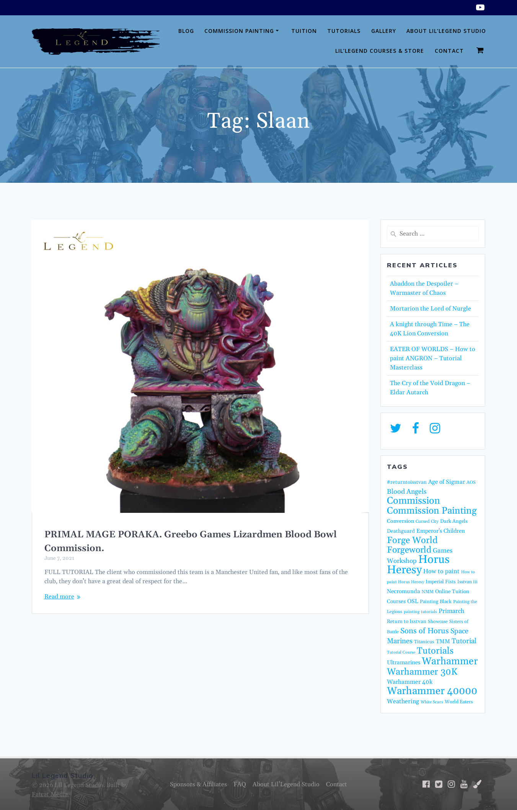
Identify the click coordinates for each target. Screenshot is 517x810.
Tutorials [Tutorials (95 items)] (435, 651)
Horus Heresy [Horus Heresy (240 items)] (418, 565)
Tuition (304, 30)
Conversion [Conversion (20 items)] (400, 521)
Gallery (383, 30)
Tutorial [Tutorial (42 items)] (464, 641)
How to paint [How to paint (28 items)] (441, 572)
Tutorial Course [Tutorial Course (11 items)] (401, 652)
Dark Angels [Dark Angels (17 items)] (454, 521)
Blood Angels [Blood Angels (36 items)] (407, 492)
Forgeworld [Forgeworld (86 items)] (409, 550)
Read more (59, 596)
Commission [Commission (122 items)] (413, 501)
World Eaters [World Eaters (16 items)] (459, 702)
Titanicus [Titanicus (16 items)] (424, 642)
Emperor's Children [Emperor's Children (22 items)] (440, 531)
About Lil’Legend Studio (446, 30)
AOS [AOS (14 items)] (471, 482)
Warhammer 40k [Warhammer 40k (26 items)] (409, 682)
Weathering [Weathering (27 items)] (403, 701)
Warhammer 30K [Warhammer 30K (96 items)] (422, 672)
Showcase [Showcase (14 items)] (438, 622)
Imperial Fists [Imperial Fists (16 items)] (441, 582)
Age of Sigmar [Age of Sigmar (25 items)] (446, 482)
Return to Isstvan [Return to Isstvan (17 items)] (406, 621)
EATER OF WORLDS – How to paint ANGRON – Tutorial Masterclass (432, 358)
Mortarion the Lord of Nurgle (430, 308)
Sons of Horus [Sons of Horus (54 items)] (424, 631)
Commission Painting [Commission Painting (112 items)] (432, 511)
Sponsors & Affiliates (198, 784)
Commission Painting (239, 30)
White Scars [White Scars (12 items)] (432, 702)
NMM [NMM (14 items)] (428, 592)
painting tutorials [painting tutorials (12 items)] (420, 612)
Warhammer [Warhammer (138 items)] (450, 661)
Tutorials (343, 30)
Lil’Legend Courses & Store (379, 50)
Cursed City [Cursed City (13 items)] (427, 521)
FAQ (239, 784)
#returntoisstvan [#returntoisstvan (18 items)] (407, 482)
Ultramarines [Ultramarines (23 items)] (403, 662)
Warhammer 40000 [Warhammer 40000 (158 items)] (432, 691)
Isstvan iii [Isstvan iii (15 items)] (467, 582)
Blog (186, 30)
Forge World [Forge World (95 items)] (412, 540)
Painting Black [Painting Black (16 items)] (436, 602)
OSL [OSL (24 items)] (412, 601)
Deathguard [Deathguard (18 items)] (401, 531)
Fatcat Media (50, 794)
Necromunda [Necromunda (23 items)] (403, 591)
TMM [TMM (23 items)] (443, 641)
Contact (449, 50)
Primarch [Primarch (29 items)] (452, 611)
